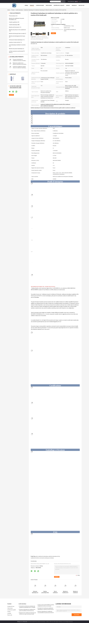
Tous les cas (81, 5)
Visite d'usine (49, 5)
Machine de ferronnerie (14, 27)
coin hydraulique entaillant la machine (17, 44)
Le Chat (53, 33)
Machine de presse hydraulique (16, 48)
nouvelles (74, 5)
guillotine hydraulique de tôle (54, 556)
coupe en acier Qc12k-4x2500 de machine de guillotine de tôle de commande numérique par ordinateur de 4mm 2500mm (46, 605)
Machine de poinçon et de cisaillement (17, 29)
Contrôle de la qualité (59, 5)
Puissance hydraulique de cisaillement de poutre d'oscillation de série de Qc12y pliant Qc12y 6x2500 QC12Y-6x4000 (27, 610)
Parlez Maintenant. (71, 1)
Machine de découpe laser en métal (17, 33)
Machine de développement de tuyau (17, 36)
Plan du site (9, 615)
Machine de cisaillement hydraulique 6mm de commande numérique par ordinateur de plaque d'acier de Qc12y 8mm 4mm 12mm (75, 592)
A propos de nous (40, 5)
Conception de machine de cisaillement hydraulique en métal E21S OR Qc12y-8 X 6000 (46, 609)
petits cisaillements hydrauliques (42, 556)
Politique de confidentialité (22, 621)
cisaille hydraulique (19, 9)
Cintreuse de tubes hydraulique (15, 39)
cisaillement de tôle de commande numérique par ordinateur (42, 557)
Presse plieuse (12, 15)
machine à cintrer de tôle (14, 42)
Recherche (63, 1)
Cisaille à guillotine (13, 22)
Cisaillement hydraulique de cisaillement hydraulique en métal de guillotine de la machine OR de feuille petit (39, 38)
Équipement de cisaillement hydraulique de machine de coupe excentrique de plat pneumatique (27, 613)
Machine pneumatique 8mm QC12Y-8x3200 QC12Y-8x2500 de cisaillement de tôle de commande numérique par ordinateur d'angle (45, 592)
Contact (68, 5)
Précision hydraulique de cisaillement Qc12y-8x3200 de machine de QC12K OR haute (46, 612)
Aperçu (26, 5)
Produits (32, 5)
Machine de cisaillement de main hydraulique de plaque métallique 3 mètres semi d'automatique (65, 592)
